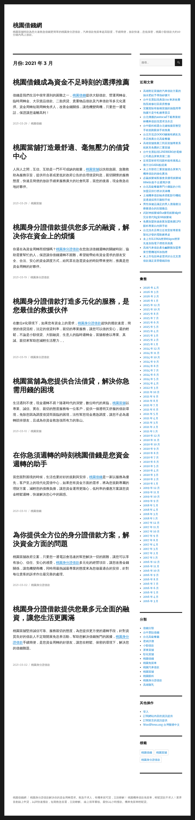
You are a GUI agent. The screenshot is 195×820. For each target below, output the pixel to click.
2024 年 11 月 (151, 353)
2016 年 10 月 (151, 570)
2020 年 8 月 (151, 453)
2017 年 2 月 (150, 553)
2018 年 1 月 (150, 518)
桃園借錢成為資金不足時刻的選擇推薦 (71, 82)
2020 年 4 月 (151, 470)
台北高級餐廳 (151, 637)
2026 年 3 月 (151, 292)
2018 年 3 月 (150, 514)
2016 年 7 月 (150, 584)
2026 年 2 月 (151, 296)
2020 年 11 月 (151, 440)
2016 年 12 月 (151, 562)
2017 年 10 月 (151, 531)
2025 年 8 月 (151, 314)
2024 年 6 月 (151, 375)
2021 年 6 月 (150, 409)
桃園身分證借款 (67, 249)
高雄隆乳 (148, 684)
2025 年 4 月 (151, 331)
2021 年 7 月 (150, 405)
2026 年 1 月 (150, 300)
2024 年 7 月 (151, 370)
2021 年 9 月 (150, 396)
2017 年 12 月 (151, 523)
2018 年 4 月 (150, 509)
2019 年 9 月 (151, 501)
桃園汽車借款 (151, 667)
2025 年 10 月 (151, 309)
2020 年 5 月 (151, 466)
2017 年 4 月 (150, 544)
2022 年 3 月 (150, 388)
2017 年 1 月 (150, 557)
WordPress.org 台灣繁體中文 (161, 724)
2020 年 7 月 (151, 457)
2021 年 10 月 (151, 392)
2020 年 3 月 (150, 475)
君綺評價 (148, 641)
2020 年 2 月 (151, 479)
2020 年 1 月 (150, 483)
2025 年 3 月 (150, 335)
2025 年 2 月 (151, 340)
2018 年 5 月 (150, 505)
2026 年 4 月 (151, 287)
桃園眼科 (148, 676)
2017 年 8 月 (150, 540)
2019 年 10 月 (151, 496)
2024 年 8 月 (151, 366)
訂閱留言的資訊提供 (155, 720)
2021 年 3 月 (150, 422)
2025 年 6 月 (151, 322)
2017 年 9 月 (150, 536)
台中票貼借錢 (151, 632)
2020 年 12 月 (151, 435)
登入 (146, 711)
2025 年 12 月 (151, 305)
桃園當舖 (92, 169)
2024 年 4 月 (151, 383)
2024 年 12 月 (151, 348)
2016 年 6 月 (151, 588)
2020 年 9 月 (151, 449)
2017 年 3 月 (150, 549)
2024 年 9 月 (151, 361)
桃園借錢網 (27, 25)
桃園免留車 (150, 663)
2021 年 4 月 (150, 418)
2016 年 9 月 (151, 575)
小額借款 (148, 645)
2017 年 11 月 (151, 527)
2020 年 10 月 (151, 444)
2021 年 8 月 (150, 401)
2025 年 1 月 (150, 344)
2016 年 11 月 (151, 566)
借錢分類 (148, 628)
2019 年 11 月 (151, 492)
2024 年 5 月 (151, 379)
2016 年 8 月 (150, 579)
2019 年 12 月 (151, 488)
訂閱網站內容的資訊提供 (158, 716)
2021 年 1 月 (150, 431)
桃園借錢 (79, 95)
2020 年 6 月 (151, 462)
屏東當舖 (148, 650)
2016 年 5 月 (150, 592)
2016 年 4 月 (150, 597)
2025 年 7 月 (151, 318)
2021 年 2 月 (150, 427)
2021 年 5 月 (150, 414)
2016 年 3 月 (150, 601)
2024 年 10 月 (151, 357)
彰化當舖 (148, 654)
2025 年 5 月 (151, 327)
